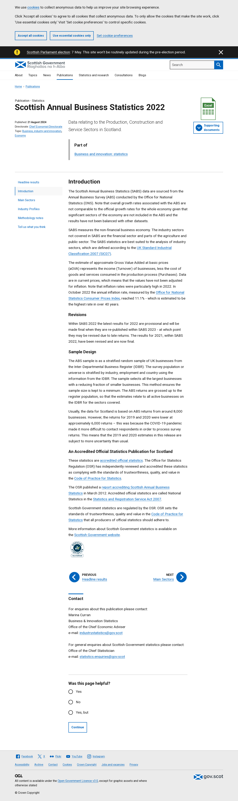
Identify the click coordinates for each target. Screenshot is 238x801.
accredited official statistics (121, 460)
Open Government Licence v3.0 (78, 781)
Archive (38, 764)
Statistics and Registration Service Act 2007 (127, 499)
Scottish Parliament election (48, 52)
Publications (65, 75)
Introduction (25, 191)
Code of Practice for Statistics (97, 478)
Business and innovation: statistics (101, 154)
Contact (53, 764)
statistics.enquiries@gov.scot (102, 656)
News (47, 75)
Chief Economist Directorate (45, 126)
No (78, 702)
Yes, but (82, 712)
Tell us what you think (32, 227)
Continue (77, 727)
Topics (32, 75)
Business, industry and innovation (41, 131)
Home (18, 86)
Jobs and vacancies (113, 764)
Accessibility (22, 764)
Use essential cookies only (72, 35)
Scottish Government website (97, 535)
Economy (20, 135)
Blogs (142, 75)
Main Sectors (26, 200)
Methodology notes (30, 218)
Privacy (134, 764)
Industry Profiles (29, 209)
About (18, 75)
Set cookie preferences (115, 35)
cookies (33, 7)
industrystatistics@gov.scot (101, 633)
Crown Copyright (87, 764)
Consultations (124, 75)
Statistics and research (94, 75)
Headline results (28, 182)
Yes (79, 691)
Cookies (67, 764)
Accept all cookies (31, 35)
